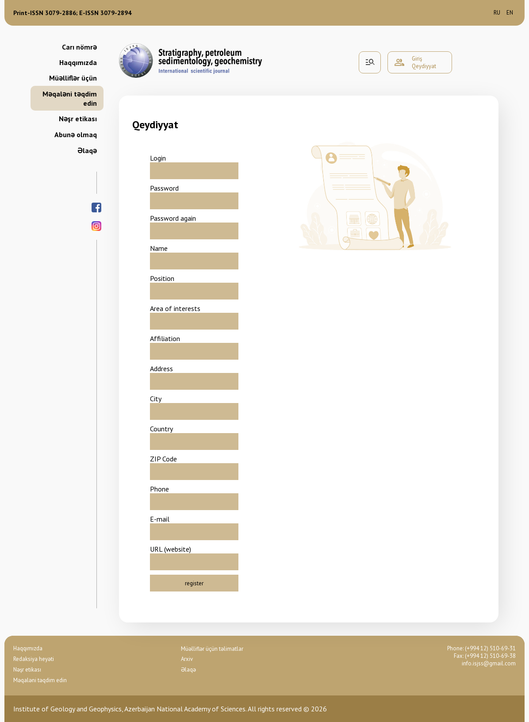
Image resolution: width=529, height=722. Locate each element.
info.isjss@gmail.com (489, 663)
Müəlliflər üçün (73, 77)
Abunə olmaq (75, 134)
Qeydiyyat (424, 66)
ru (497, 12)
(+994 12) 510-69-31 (490, 648)
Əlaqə (87, 150)
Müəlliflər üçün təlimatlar (212, 649)
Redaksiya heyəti (33, 659)
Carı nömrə (79, 46)
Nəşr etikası (78, 118)
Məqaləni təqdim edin (69, 98)
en (509, 12)
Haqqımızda (78, 62)
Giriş (417, 58)
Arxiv (187, 659)
